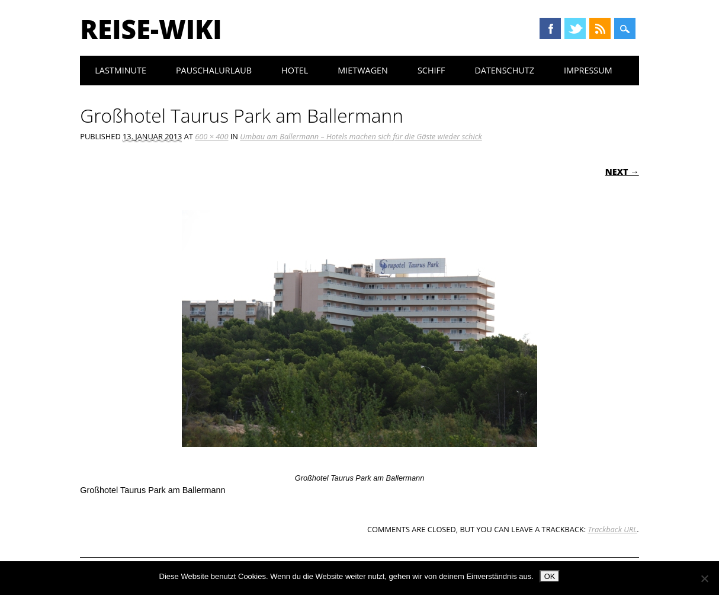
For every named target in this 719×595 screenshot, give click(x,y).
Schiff (431, 70)
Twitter (575, 28)
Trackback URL (612, 529)
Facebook (550, 28)
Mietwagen (363, 70)
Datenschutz (504, 70)
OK (550, 576)
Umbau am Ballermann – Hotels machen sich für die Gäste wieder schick (361, 136)
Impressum (588, 70)
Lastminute (120, 70)
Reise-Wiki (151, 29)
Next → (622, 171)
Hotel (294, 70)
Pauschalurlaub (214, 70)
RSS (600, 28)
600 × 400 (211, 136)
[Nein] (704, 578)
